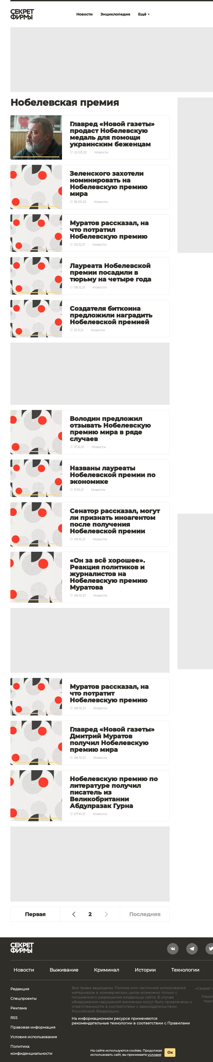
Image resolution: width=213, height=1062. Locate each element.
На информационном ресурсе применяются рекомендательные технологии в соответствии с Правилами (131, 1020)
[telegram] (192, 948)
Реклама (18, 1008)
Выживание (64, 970)
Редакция (19, 989)
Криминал (106, 970)
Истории (145, 970)
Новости (23, 970)
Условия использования (33, 1037)
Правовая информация (32, 1027)
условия (154, 1055)
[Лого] (22, 14)
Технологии (185, 970)
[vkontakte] (172, 948)
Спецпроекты (23, 998)
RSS (14, 1017)
